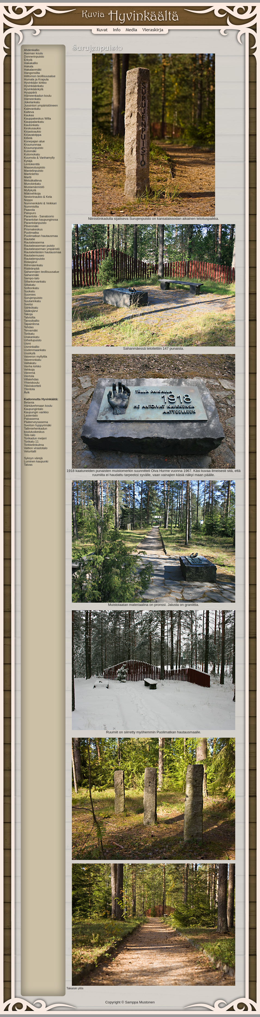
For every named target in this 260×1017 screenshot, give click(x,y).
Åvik (27, 392)
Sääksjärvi (31, 310)
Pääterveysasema (36, 422)
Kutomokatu (32, 154)
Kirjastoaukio (32, 131)
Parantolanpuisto (35, 222)
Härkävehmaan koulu (38, 405)
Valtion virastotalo (35, 448)
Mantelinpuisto (33, 170)
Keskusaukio (32, 128)
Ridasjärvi (30, 262)
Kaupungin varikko (36, 412)
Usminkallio (31, 346)
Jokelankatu (32, 102)
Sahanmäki (31, 275)
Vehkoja (29, 369)
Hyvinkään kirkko (35, 82)
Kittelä (28, 138)
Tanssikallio (31, 320)
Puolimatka (31, 232)
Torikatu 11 (31, 441)
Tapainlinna (31, 324)
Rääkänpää (31, 268)
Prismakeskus (33, 229)
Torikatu (29, 333)
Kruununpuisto (33, 147)
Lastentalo (31, 415)
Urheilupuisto (32, 340)
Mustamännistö (34, 187)
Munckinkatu (32, 183)
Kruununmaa (32, 144)
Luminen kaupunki (36, 461)
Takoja (28, 314)
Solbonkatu (31, 288)
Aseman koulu (33, 53)
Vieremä (29, 372)
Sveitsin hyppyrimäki (37, 425)
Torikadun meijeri (35, 438)
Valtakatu (30, 363)
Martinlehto (31, 174)
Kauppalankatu (34, 121)
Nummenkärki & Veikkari (40, 203)
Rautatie (29, 239)
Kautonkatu (31, 125)
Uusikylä (29, 353)
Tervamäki (31, 330)
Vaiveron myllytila (35, 356)
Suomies (30, 294)
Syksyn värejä (33, 458)
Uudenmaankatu (35, 350)
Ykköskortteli (32, 385)
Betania (29, 402)
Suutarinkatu (32, 301)
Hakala (28, 66)
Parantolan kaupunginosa (41, 219)
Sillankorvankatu (35, 281)
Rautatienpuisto (34, 258)
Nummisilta (31, 206)
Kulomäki (30, 151)
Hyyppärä (30, 92)
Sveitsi (28, 304)
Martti (28, 177)
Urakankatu (31, 337)
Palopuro (30, 213)
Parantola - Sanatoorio (39, 216)
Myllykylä (30, 190)
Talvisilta (29, 317)
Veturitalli (30, 451)
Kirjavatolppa (32, 134)
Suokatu (29, 291)
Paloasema (31, 418)
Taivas (28, 464)
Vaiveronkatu (32, 359)
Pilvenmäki (31, 226)
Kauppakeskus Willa (37, 118)
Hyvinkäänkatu (34, 85)
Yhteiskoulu (31, 382)
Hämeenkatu (32, 99)
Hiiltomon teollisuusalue (40, 76)
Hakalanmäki (32, 69)
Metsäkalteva (33, 180)
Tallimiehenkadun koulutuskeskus (35, 430)
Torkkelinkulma (34, 444)
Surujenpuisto (33, 297)
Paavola (29, 209)
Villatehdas (31, 379)
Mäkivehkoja (32, 193)
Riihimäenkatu (33, 265)
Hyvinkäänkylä (33, 89)
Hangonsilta (32, 72)
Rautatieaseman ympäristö (42, 249)
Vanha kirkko (32, 366)
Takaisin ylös (74, 988)
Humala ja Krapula (36, 79)
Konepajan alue (34, 141)
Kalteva (29, 112)
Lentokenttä (32, 164)
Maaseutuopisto (34, 167)
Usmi (27, 343)
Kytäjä (28, 160)
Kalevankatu (32, 108)
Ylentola (29, 389)
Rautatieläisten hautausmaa (42, 252)
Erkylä (28, 59)
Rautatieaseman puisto (39, 245)
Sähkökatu (31, 307)
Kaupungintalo (33, 409)
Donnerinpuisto (34, 56)
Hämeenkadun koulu (37, 95)
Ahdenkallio (31, 50)
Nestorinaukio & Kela (38, 196)
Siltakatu (29, 284)
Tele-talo (29, 435)
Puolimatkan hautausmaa (41, 235)
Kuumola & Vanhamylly (39, 157)
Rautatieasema (34, 242)
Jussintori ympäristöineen (41, 105)
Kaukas (29, 115)
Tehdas (28, 327)
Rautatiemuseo (34, 255)
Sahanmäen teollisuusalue (41, 271)
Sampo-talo (31, 278)
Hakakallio (31, 63)
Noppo (28, 200)
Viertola (29, 376)
